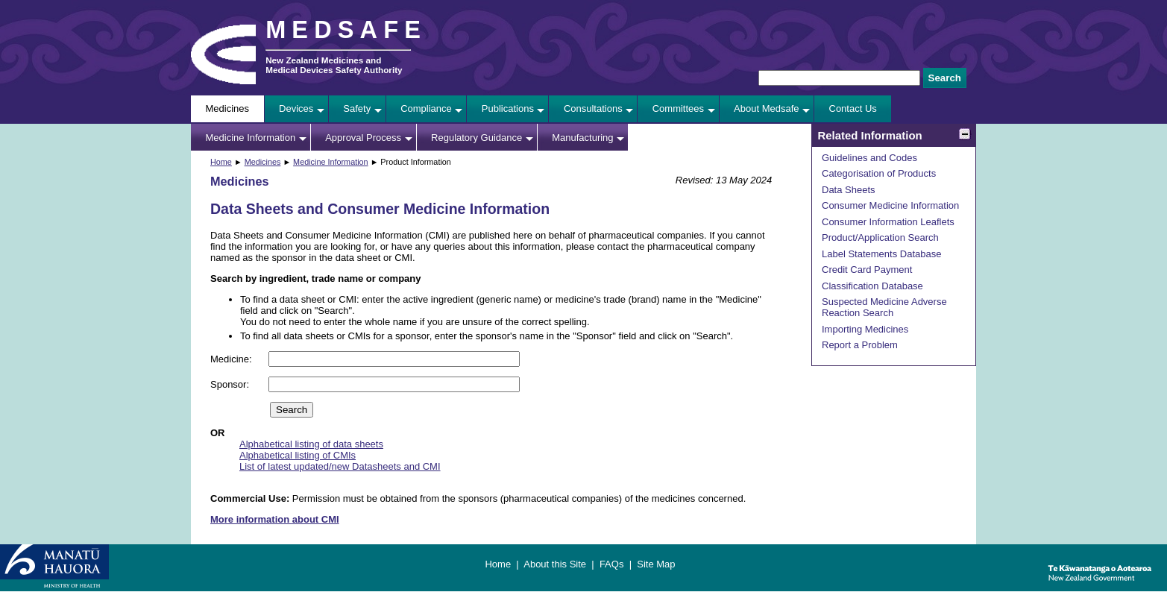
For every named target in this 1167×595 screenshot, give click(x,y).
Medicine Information (251, 137)
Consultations (593, 108)
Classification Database (872, 286)
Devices (296, 108)
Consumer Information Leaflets (888, 221)
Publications (508, 108)
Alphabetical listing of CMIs (297, 455)
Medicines (228, 108)
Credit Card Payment (867, 269)
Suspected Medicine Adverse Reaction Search (884, 307)
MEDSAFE (346, 29)
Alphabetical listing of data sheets (311, 444)
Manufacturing (582, 137)
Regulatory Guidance (476, 137)
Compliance (426, 108)
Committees (678, 108)
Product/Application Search (880, 237)
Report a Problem (860, 344)
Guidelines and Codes (869, 157)
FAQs (612, 564)
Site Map (656, 564)
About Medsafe (766, 108)
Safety (357, 108)
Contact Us (853, 108)
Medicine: (232, 359)
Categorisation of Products (879, 173)
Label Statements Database (881, 253)
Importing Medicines (865, 329)
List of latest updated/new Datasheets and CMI (340, 466)
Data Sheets (848, 189)
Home (221, 161)
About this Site (554, 564)
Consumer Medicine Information (890, 205)
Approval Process (363, 137)
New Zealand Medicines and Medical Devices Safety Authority (333, 65)
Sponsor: (231, 384)
